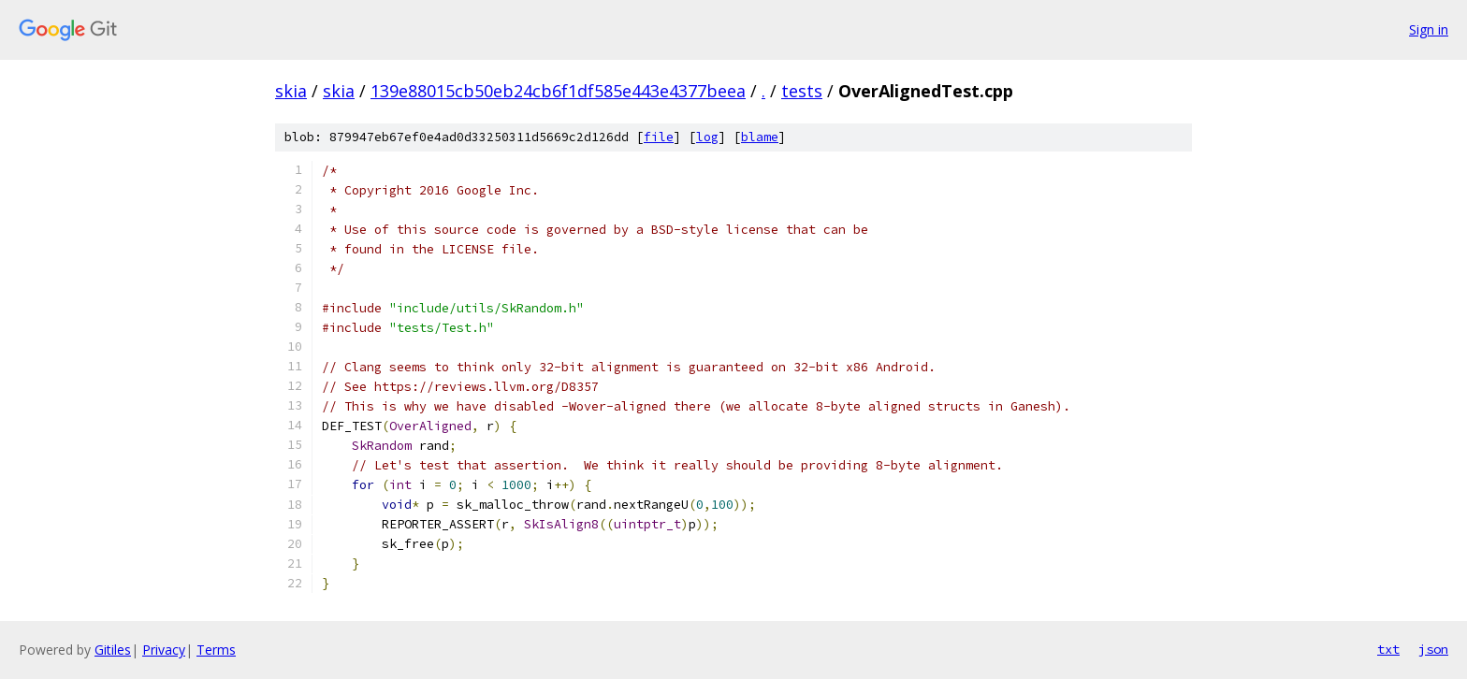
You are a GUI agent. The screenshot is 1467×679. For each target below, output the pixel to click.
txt (1388, 649)
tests (801, 90)
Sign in (1428, 29)
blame (759, 137)
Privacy (163, 649)
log (707, 137)
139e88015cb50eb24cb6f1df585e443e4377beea (558, 90)
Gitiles (112, 649)
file (659, 137)
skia (291, 90)
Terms (216, 649)
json (1433, 649)
